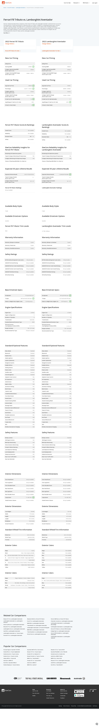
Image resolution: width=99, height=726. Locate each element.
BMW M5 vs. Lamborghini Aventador (35, 623)
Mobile (33, 695)
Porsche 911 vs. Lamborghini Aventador (13, 635)
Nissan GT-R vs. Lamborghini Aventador (13, 619)
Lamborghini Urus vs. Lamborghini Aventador (14, 629)
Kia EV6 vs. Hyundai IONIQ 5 (10, 662)
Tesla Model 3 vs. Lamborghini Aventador (37, 625)
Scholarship (62, 695)
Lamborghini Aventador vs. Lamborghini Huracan (13, 621)
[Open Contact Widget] (97, 724)
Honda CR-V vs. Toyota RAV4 (34, 660)
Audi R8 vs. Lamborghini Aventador (12, 631)
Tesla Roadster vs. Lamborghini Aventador (37, 632)
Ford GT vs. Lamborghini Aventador (35, 621)
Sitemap (60, 705)
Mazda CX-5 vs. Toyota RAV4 (58, 649)
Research (77, 3)
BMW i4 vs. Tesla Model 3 (33, 658)
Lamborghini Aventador (20, 7)
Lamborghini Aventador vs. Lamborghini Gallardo (60, 637)
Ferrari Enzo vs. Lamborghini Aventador (36, 634)
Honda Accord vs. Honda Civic (58, 654)
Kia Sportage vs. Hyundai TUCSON (12, 649)
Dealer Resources (50, 698)
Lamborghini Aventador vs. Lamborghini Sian (61, 626)
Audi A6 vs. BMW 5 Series (56, 656)
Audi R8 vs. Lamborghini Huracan (59, 662)
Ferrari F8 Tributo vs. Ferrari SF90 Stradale (61, 629)
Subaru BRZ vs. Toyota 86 (10, 658)
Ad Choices (95, 705)
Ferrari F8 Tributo (10, 7)
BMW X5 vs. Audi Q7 (31, 665)
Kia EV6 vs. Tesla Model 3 (57, 665)
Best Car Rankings (50, 693)
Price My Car (49, 695)
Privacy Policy (73, 705)
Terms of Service (66, 705)
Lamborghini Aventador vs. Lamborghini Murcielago (60, 623)
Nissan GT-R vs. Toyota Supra (34, 652)
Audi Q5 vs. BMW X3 (8, 660)
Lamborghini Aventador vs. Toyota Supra (13, 633)
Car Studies (48, 691)
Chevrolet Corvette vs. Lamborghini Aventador (62, 621)
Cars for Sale (67, 3)
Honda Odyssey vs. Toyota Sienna (12, 665)
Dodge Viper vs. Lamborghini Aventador (60, 631)
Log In (94, 3)
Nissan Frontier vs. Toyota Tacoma (35, 656)
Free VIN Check (35, 693)
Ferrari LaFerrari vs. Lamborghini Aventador (14, 624)
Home (5, 7)
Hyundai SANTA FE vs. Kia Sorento (35, 649)
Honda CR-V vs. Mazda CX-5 (33, 654)
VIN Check (86, 3)
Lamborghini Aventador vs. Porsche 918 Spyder (38, 627)
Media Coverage (64, 693)
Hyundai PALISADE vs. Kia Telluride (59, 652)
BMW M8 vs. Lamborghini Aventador (35, 629)
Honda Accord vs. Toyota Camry (11, 654)
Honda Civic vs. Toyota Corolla (11, 656)
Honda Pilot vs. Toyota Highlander (12, 652)
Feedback (62, 698)
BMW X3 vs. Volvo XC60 (56, 658)
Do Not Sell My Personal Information (84, 705)
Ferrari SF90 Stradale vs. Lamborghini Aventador (60, 633)
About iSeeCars (63, 691)
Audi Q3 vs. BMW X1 (31, 662)
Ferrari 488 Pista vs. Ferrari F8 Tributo (60, 619)
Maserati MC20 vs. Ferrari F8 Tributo (35, 619)
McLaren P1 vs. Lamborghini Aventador (13, 626)
